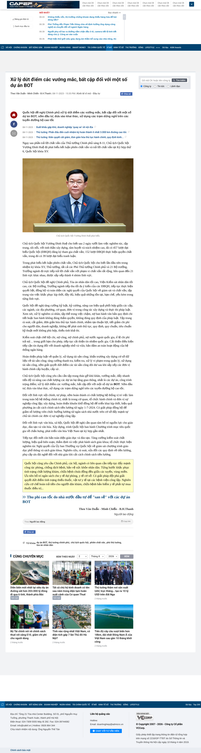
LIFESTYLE (149, 47)
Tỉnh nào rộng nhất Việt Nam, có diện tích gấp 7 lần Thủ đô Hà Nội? (71, 635)
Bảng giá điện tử (20, 19)
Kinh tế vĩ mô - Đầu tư (88, 93)
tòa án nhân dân (45, 545)
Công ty (147, 86)
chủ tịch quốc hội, (80, 542)
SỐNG (140, 47)
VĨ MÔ (109, 47)
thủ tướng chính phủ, (59, 542)
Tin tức (161, 86)
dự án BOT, (42, 542)
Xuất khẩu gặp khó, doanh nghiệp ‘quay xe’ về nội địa (66, 127)
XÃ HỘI (9, 47)
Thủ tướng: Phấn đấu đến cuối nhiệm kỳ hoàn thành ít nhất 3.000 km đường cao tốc (83, 132)
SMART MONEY (79, 47)
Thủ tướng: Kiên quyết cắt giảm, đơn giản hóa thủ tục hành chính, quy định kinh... (81, 137)
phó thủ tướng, (113, 542)
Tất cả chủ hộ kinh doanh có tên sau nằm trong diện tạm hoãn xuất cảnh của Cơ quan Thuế (71, 591)
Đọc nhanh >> (114, 12)
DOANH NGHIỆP (51, 47)
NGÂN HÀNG (65, 47)
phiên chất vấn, (98, 542)
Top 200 (196, 705)
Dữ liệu (165, 47)
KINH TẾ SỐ (119, 47)
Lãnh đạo (175, 86)
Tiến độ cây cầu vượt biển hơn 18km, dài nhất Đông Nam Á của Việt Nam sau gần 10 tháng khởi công (113, 636)
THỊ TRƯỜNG (131, 47)
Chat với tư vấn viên (106, 731)
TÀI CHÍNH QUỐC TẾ (96, 47)
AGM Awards (175, 47)
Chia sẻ (127, 94)
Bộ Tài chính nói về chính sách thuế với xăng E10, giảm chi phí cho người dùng (28, 635)
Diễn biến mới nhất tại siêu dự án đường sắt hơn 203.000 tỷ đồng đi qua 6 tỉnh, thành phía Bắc (29, 591)
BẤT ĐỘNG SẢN (35, 47)
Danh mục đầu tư (20, 26)
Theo (78, 521)
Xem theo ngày (65, 556)
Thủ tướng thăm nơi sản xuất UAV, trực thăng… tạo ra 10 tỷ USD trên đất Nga (111, 591)
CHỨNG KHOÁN (20, 47)
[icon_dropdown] (191, 4)
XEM (126, 556)
